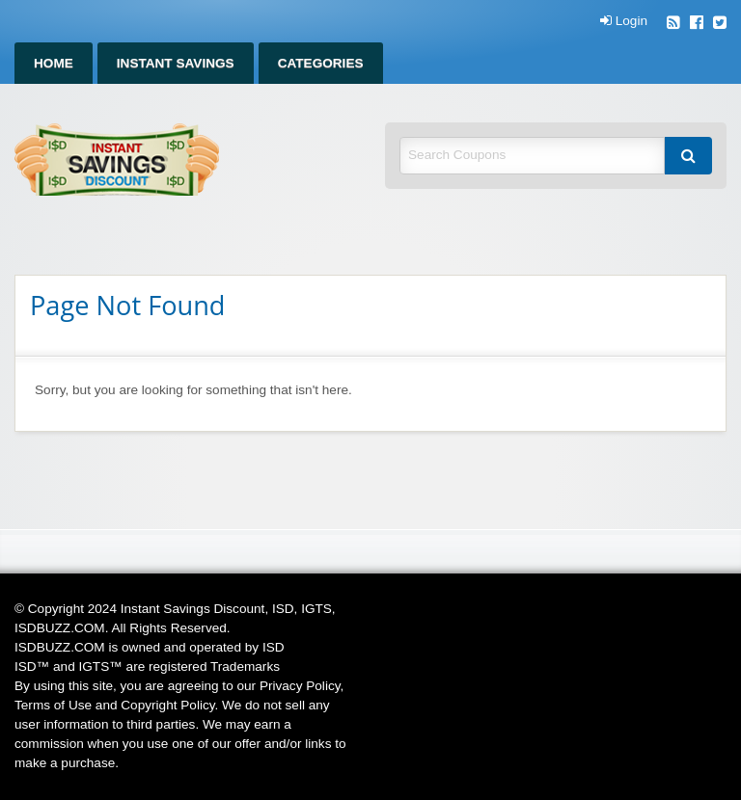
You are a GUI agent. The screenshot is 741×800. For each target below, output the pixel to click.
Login (623, 21)
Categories (321, 63)
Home (53, 63)
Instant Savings (175, 63)
